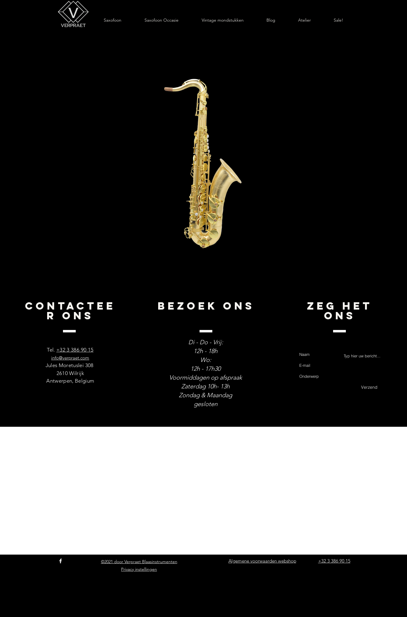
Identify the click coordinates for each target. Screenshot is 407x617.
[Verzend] (369, 387)
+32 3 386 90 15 (74, 350)
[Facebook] (60, 561)
